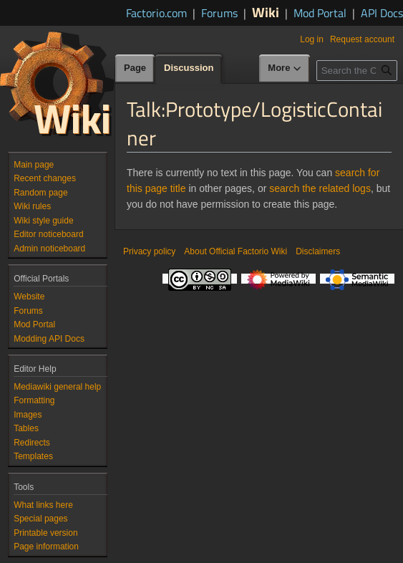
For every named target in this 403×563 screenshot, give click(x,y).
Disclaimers (318, 251)
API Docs (382, 12)
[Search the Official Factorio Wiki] (356, 70)
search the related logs (320, 188)
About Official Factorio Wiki (235, 251)
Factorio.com (156, 12)
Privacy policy (149, 251)
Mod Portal (319, 12)
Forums (219, 12)
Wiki (265, 11)
